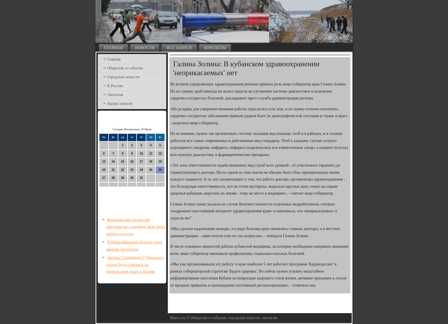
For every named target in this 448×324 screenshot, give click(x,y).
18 (150, 161)
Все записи (179, 48)
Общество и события (125, 68)
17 (141, 161)
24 (141, 169)
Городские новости (123, 77)
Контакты (215, 48)
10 (141, 153)
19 (160, 161)
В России (115, 86)
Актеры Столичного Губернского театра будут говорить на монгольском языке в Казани (134, 264)
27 (103, 177)
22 (122, 169)
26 (160, 169)
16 (131, 161)
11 (150, 153)
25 (150, 169)
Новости (145, 48)
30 (131, 177)
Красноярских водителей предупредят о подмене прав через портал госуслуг (135, 227)
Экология (115, 95)
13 (103, 161)
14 (113, 161)
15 (122, 161)
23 (131, 169)
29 (122, 177)
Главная (113, 48)
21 (113, 169)
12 (160, 153)
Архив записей (119, 103)
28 (113, 177)
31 (141, 177)
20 (103, 169)
